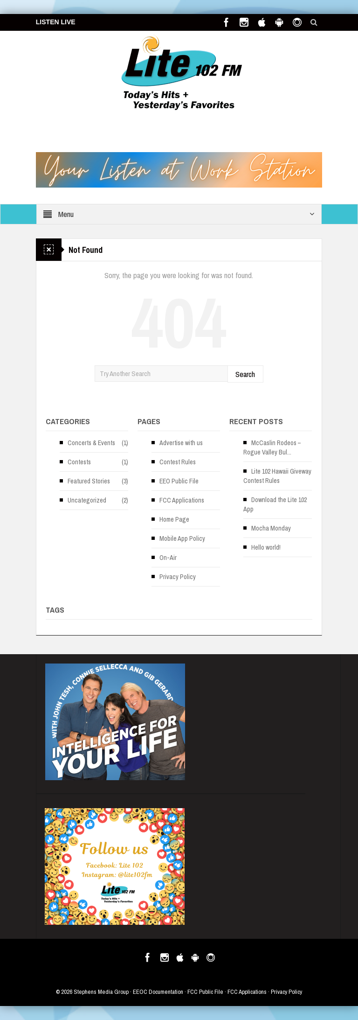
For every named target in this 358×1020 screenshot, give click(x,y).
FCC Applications (181, 500)
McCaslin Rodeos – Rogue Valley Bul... (272, 447)
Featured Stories (89, 481)
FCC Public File (205, 992)
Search (245, 374)
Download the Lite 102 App (275, 504)
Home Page (174, 519)
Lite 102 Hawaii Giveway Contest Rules (277, 476)
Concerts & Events (91, 443)
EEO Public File (179, 481)
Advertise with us (181, 443)
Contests (79, 462)
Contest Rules (177, 462)
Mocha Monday (271, 528)
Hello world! (266, 547)
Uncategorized (87, 500)
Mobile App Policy (182, 538)
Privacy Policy (177, 577)
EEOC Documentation (158, 992)
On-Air (168, 557)
